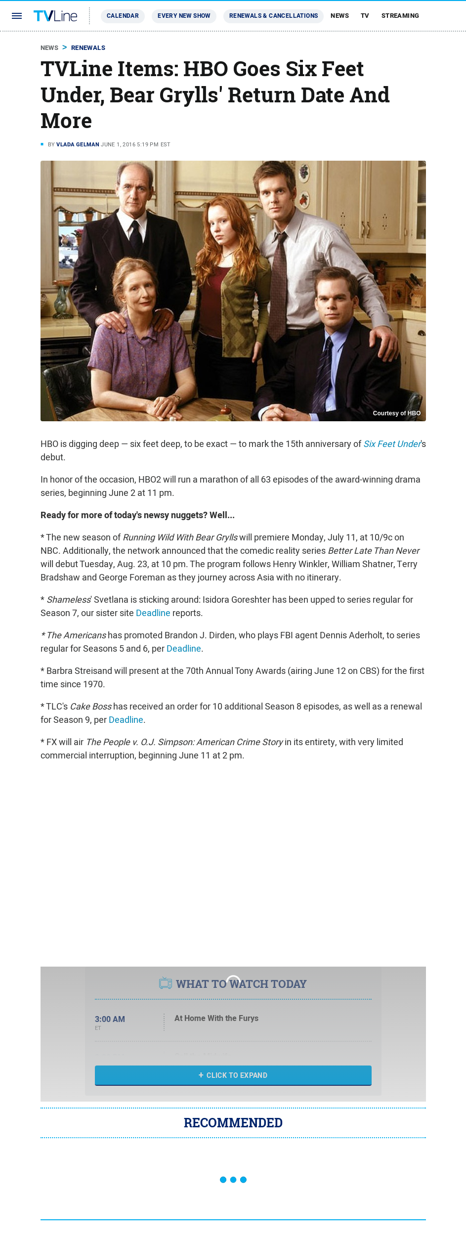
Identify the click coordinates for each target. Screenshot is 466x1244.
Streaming (400, 15)
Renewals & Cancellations (273, 15)
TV (365, 15)
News (340, 15)
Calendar (123, 15)
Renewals (88, 47)
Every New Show (184, 15)
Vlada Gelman (77, 144)
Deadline (153, 613)
